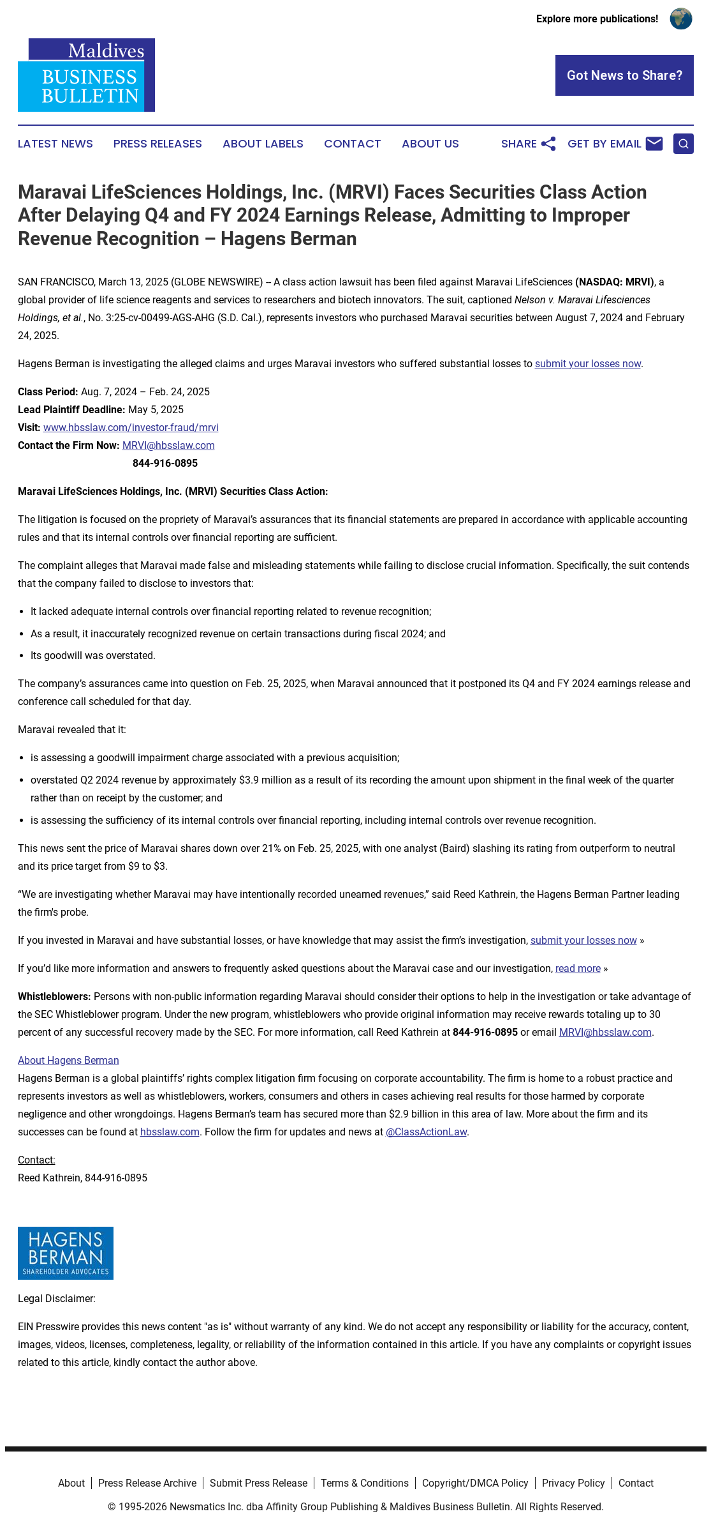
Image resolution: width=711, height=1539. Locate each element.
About (71, 1483)
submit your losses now (588, 364)
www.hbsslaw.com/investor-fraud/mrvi (131, 427)
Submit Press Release (258, 1483)
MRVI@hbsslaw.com (168, 445)
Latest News (55, 144)
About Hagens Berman (68, 1060)
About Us (430, 144)
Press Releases (158, 144)
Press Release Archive (147, 1483)
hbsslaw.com (170, 1132)
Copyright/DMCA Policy (475, 1483)
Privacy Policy (573, 1483)
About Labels (263, 144)
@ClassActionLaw (426, 1132)
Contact (352, 144)
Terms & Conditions (365, 1483)
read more (578, 968)
